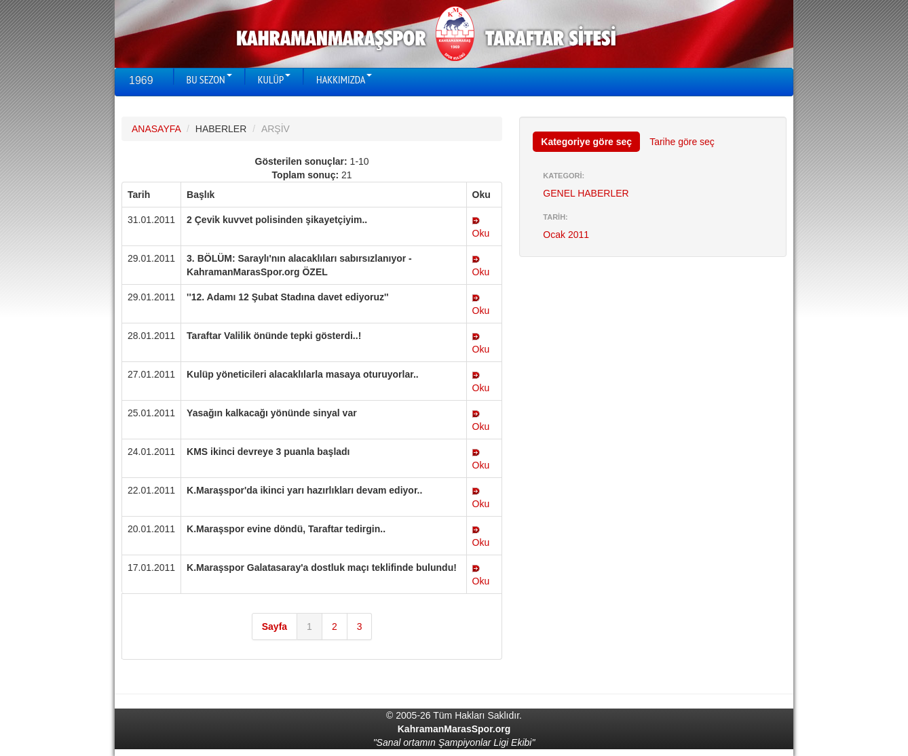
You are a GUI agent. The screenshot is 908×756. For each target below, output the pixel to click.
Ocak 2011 (566, 234)
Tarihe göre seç (682, 141)
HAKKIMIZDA (344, 79)
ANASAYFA (156, 128)
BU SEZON (209, 79)
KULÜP (274, 79)
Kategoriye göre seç (586, 141)
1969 (141, 80)
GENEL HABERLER (585, 193)
